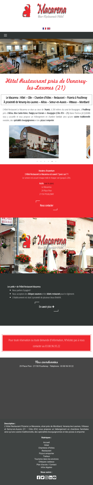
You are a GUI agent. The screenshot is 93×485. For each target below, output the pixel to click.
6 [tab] (56, 161)
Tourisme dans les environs (46, 459)
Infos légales (46, 467)
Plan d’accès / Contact (46, 464)
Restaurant (46, 451)
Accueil (46, 442)
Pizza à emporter (46, 453)
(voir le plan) (49, 183)
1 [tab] (37, 161)
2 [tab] (41, 161)
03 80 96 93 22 (46, 25)
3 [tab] (44, 161)
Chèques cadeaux (46, 462)
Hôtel (46, 445)
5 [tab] (52, 161)
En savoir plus (46, 306)
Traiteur (46, 456)
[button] (7, 56)
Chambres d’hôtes (46, 448)
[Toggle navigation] (5, 35)
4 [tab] (48, 161)
